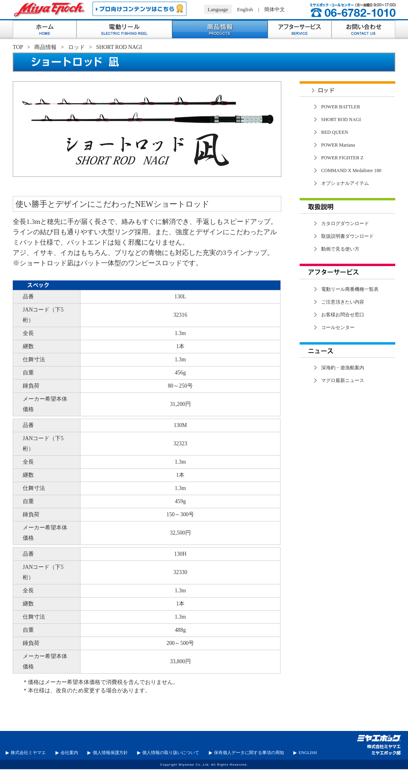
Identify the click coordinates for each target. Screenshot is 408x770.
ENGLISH (308, 752)
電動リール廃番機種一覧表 (350, 289)
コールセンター (338, 327)
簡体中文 (274, 9)
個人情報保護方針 (110, 752)
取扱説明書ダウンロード (347, 236)
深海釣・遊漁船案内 (342, 367)
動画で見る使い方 (340, 249)
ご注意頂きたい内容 (342, 302)
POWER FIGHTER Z (342, 158)
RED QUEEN (334, 132)
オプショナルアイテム (345, 183)
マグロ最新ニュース (342, 380)
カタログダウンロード (345, 223)
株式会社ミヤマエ (28, 752)
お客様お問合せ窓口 (342, 314)
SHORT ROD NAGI (341, 119)
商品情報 (45, 47)
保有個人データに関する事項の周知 (249, 752)
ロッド (76, 47)
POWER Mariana (338, 145)
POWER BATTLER (340, 107)
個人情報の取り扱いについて (170, 752)
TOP (18, 47)
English (245, 9)
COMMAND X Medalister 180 (351, 170)
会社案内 (69, 752)
